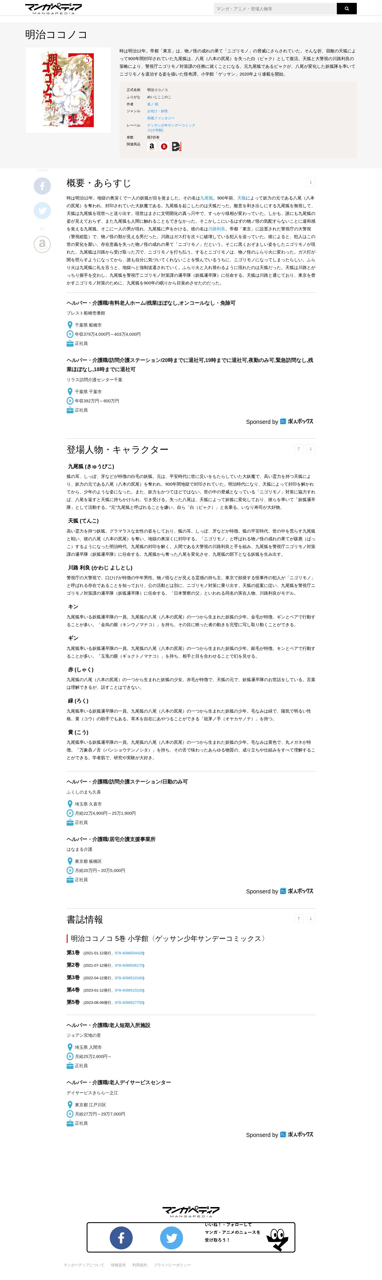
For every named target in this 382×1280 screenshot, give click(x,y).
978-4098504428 (129, 953)
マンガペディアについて (83, 1265)
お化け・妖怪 (157, 111)
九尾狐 (206, 197)
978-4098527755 (129, 1002)
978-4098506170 (129, 965)
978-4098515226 (129, 990)
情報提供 (118, 1265)
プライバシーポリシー (172, 1265)
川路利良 (216, 228)
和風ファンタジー (161, 118)
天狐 (241, 197)
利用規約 (139, 1265)
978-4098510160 (129, 978)
